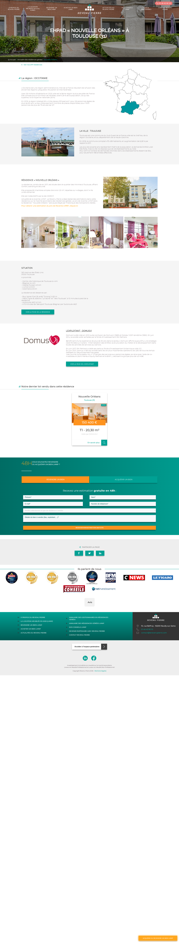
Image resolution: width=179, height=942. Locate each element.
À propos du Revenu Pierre (14, 8)
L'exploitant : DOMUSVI (79, 331)
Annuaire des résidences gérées (29, 60)
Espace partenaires (146, 8)
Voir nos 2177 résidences (31, 65)
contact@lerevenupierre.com (151, 633)
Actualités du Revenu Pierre (108, 8)
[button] (84, 608)
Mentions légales (100, 671)
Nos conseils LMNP (127, 8)
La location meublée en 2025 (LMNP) (33, 8)
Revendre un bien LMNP (51, 8)
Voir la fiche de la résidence (38, 312)
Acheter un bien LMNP (70, 8)
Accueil (12, 60)
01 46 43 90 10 (164, 3)
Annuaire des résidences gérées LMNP (86, 623)
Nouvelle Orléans (50, 60)
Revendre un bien (55, 480)
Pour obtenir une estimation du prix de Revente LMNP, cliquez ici (49, 206)
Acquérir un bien (123, 480)
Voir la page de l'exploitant (82, 364)
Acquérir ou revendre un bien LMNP (158, 938)
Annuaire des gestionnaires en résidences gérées (88, 618)
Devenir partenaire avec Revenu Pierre (87, 631)
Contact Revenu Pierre (165, 8)
